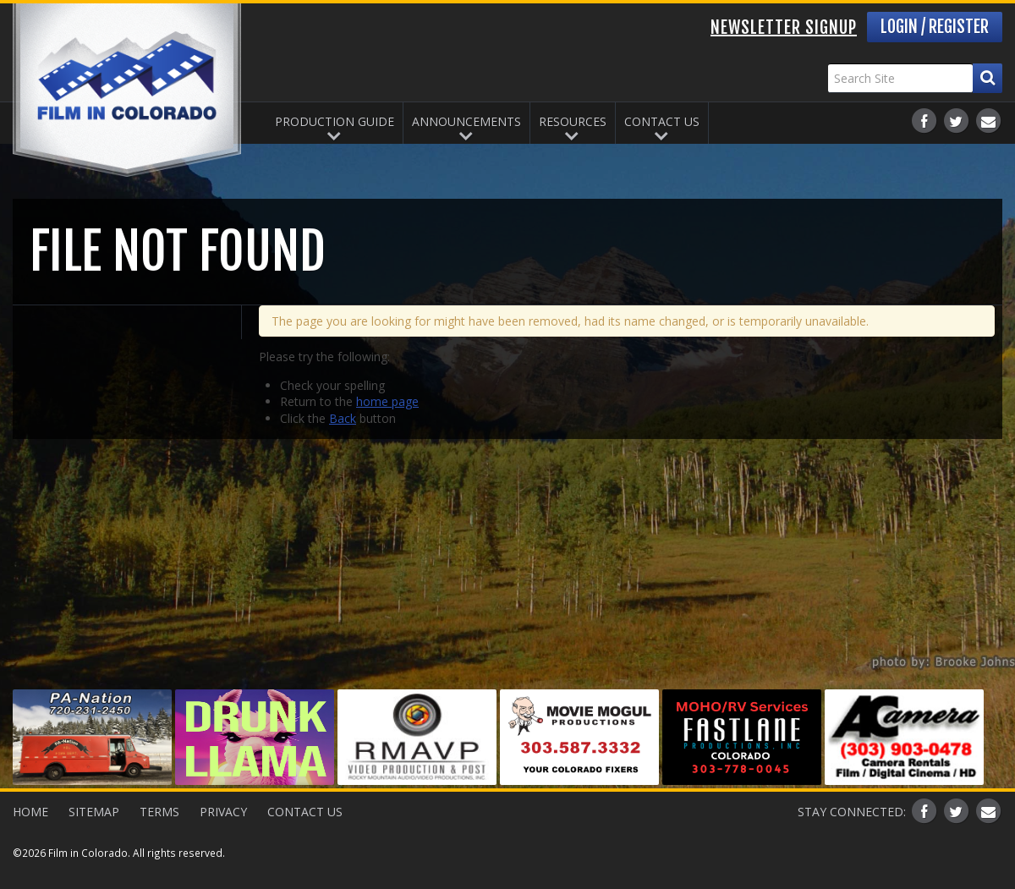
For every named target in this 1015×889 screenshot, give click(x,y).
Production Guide (334, 121)
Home (30, 812)
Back (342, 418)
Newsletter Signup (783, 27)
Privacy (223, 812)
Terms (159, 812)
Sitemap (94, 812)
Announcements (466, 121)
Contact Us (662, 121)
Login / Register (935, 26)
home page (387, 401)
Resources (572, 121)
